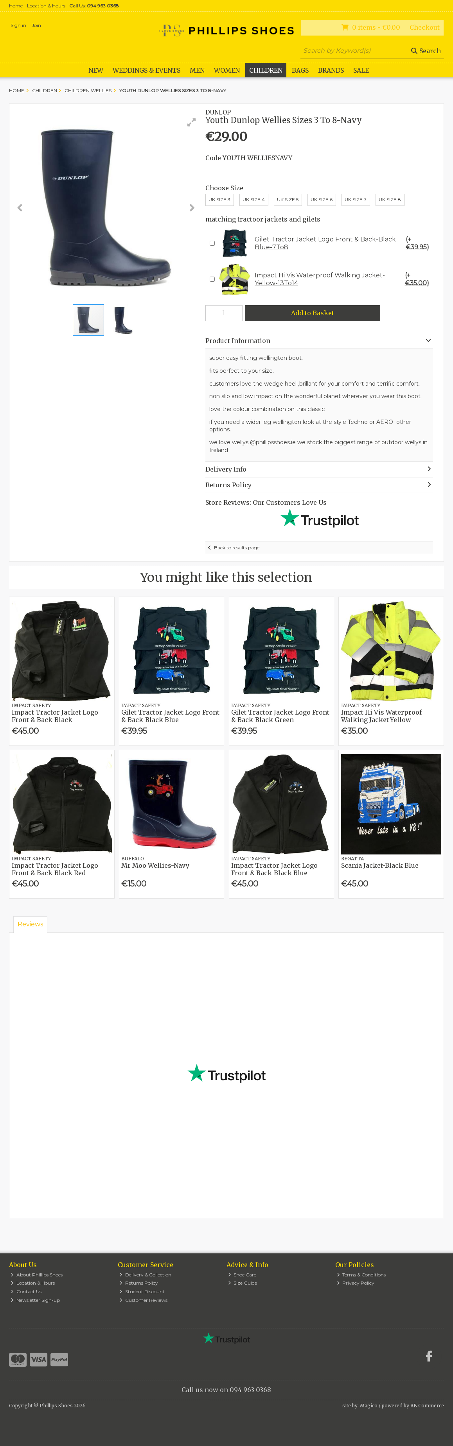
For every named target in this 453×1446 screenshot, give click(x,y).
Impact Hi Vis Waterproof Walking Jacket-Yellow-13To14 (325, 279)
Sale (361, 70)
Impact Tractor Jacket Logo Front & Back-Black (55, 716)
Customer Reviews (143, 1300)
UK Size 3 (219, 199)
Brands (331, 70)
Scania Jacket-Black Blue (380, 865)
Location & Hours (46, 6)
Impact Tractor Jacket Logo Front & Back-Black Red (55, 869)
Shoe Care (242, 1275)
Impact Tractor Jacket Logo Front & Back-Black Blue (274, 869)
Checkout (425, 27)
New (95, 70)
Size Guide (242, 1283)
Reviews (30, 924)
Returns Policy (138, 1283)
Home (16, 6)
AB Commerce (427, 1405)
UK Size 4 (254, 199)
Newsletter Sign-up (35, 1300)
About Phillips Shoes (37, 1275)
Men (197, 70)
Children (265, 70)
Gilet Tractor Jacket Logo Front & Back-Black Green (280, 716)
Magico (369, 1405)
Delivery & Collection (145, 1275)
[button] (191, 122)
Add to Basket (312, 313)
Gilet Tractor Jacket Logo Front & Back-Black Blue (170, 716)
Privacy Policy (356, 1283)
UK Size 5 (287, 199)
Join (36, 25)
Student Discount (142, 1291)
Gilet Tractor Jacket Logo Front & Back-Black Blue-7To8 (325, 243)
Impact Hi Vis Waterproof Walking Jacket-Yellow (381, 716)
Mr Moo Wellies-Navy (155, 865)
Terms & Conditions (361, 1275)
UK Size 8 (390, 199)
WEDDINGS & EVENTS (146, 70)
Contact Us (26, 1291)
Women (227, 70)
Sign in (18, 25)
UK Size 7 (356, 199)
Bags (300, 70)
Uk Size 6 (322, 199)
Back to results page (236, 548)
